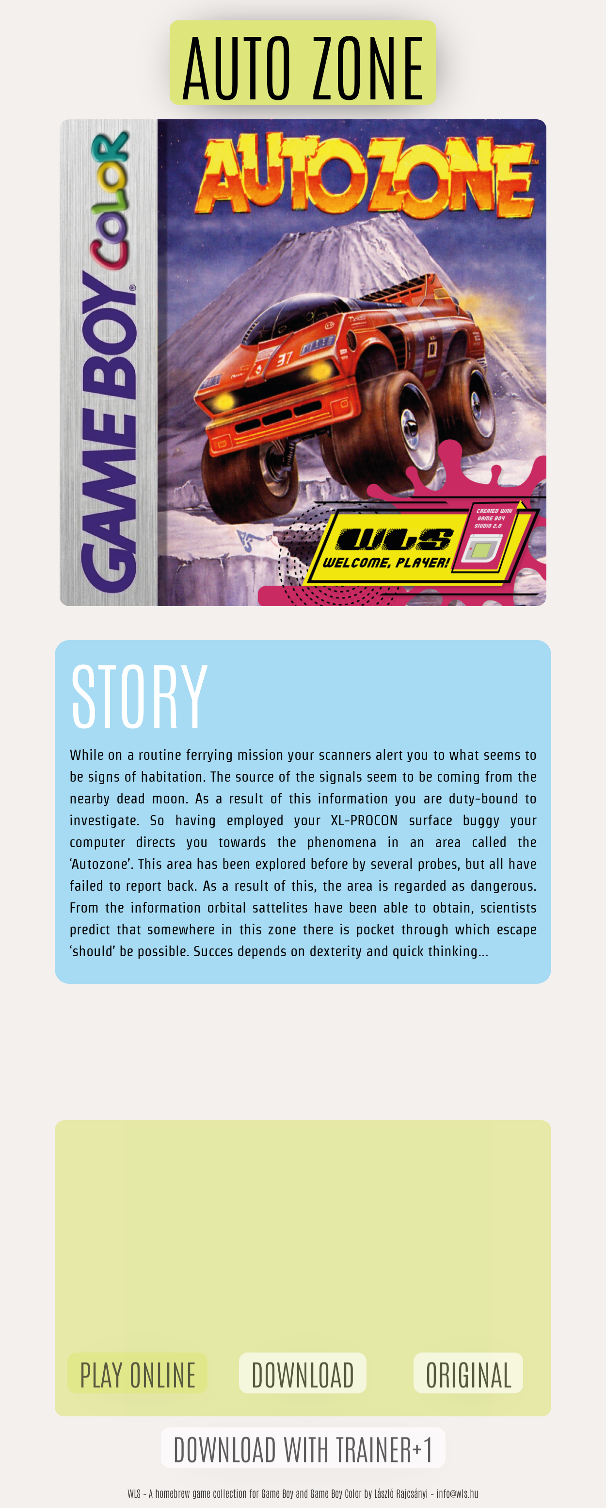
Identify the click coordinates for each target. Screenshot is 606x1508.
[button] (303, 62)
